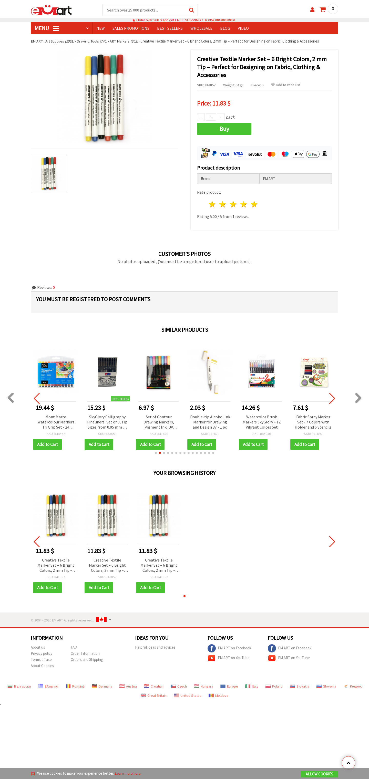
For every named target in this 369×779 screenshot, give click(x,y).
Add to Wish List (285, 85)
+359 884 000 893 (219, 20)
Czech (179, 685)
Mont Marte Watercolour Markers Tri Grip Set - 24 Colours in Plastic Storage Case (55, 421)
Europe (229, 685)
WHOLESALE (201, 28)
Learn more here (128, 773)
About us (38, 646)
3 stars (233, 204)
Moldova (218, 694)
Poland (274, 685)
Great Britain (154, 694)
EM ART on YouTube (229, 657)
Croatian (153, 685)
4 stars (244, 204)
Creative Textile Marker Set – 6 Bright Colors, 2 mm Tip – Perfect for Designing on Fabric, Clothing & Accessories (56, 565)
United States (187, 694)
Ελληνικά (48, 685)
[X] (33, 773)
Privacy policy (41, 652)
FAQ (74, 646)
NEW (100, 28)
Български (19, 685)
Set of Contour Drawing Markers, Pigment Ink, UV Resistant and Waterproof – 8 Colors (158, 421)
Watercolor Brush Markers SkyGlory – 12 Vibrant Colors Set (262, 421)
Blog (225, 28)
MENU (47, 28)
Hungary (203, 685)
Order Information (85, 652)
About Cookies (42, 664)
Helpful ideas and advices (155, 646)
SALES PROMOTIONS (130, 28)
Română (75, 685)
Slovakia (299, 685)
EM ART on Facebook (229, 647)
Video (243, 28)
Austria (128, 685)
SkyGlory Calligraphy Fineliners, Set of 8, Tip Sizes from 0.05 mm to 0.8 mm (107, 421)
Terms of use (41, 658)
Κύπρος (352, 685)
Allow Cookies (319, 774)
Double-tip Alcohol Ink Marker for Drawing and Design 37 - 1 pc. (210, 421)
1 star (212, 204)
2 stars (223, 204)
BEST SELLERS (170, 28)
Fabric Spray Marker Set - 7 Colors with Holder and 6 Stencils (313, 421)
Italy (251, 685)
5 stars (254, 204)
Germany (102, 685)
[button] (156, 452)
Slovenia (326, 685)
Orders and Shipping (87, 658)
